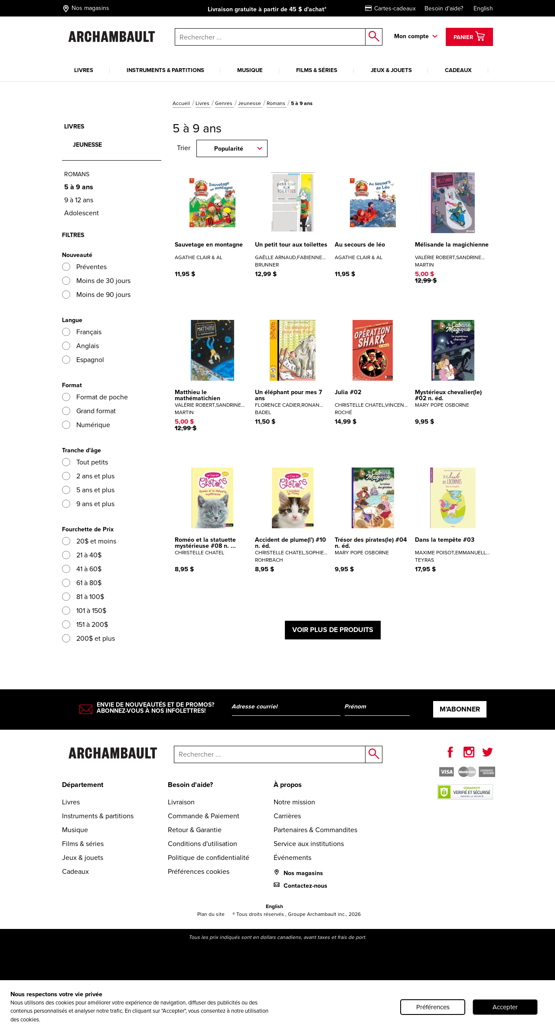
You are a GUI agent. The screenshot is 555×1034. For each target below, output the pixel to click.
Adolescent (81, 213)
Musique (250, 70)
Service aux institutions (309, 844)
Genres (224, 103)
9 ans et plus (88, 504)
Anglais (80, 346)
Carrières (287, 816)
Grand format (89, 411)
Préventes (84, 267)
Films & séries (316, 70)
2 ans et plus (88, 476)
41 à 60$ (81, 569)
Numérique (86, 425)
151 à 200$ (85, 624)
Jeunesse (250, 103)
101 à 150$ (84, 611)
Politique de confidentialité (208, 858)
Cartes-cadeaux (390, 8)
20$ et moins (89, 541)
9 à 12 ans (78, 200)
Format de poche (95, 397)
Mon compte (411, 36)
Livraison (181, 802)
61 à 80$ (81, 583)
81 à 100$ (83, 597)
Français (81, 332)
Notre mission (294, 802)
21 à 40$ (81, 555)
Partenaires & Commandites (315, 830)
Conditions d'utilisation (202, 844)
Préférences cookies (198, 871)
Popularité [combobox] (228, 148)
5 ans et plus (88, 490)
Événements (292, 858)
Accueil (182, 103)
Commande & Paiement (203, 816)
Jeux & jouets (391, 70)
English (483, 8)
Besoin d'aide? (443, 8)
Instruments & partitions (165, 70)
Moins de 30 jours (96, 281)
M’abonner (460, 709)
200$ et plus (88, 638)
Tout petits (85, 462)
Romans (277, 103)
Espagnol (83, 360)
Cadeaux (458, 70)
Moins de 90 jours (96, 295)
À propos (288, 785)
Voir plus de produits (332, 630)
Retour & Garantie (195, 830)
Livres (83, 70)
